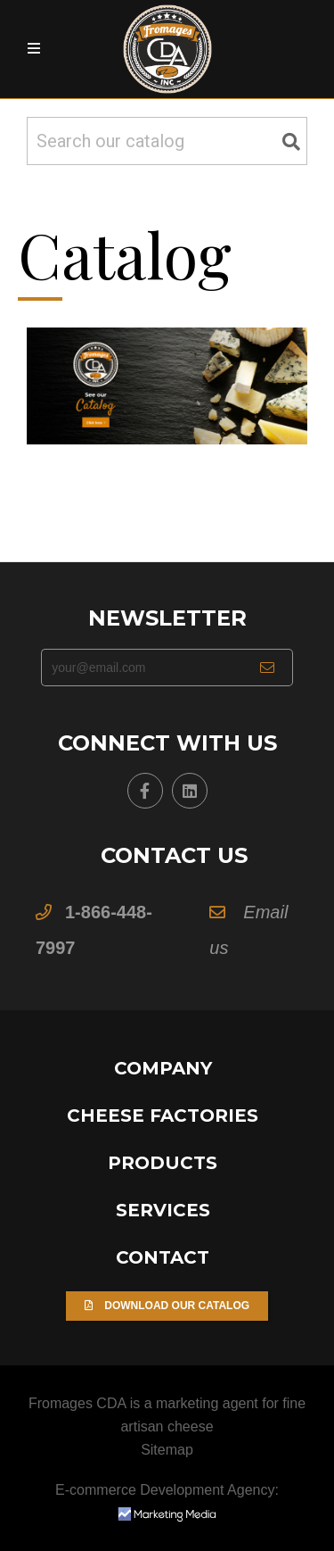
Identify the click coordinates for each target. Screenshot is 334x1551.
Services (163, 1210)
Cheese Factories (162, 1115)
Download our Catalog (167, 1305)
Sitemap (167, 1449)
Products (162, 1163)
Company (163, 1068)
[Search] (167, 141)
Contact (162, 1257)
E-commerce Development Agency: (167, 1501)
